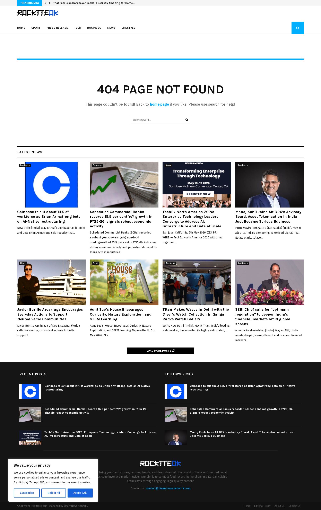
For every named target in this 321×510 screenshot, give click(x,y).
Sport (35, 27)
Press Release (57, 27)
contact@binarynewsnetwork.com (168, 488)
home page (159, 104)
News (111, 27)
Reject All (53, 493)
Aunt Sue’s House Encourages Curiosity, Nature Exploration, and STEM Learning (120, 314)
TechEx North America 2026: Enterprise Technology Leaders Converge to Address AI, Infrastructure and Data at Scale (192, 219)
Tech (77, 27)
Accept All (80, 493)
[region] (53, 480)
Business (94, 27)
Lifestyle (128, 27)
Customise (27, 493)
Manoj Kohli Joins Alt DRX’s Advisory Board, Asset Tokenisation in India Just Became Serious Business (268, 217)
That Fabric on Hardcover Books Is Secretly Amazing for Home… (94, 3)
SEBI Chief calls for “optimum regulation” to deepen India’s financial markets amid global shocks (262, 316)
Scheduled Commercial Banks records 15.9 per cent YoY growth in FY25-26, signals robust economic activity (121, 219)
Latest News (29, 152)
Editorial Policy (262, 505)
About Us (280, 505)
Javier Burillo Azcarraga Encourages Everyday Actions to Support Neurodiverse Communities (50, 314)
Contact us (295, 505)
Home (21, 27)
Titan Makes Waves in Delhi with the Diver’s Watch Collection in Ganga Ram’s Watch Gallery (196, 314)
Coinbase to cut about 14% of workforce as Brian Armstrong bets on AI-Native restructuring (48, 217)
